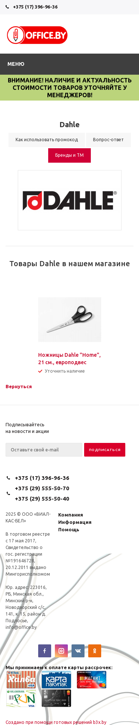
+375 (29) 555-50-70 (42, 488)
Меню (15, 64)
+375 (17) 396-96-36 (35, 6)
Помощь (68, 529)
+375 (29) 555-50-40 (42, 498)
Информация (75, 522)
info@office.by (21, 627)
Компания (70, 514)
